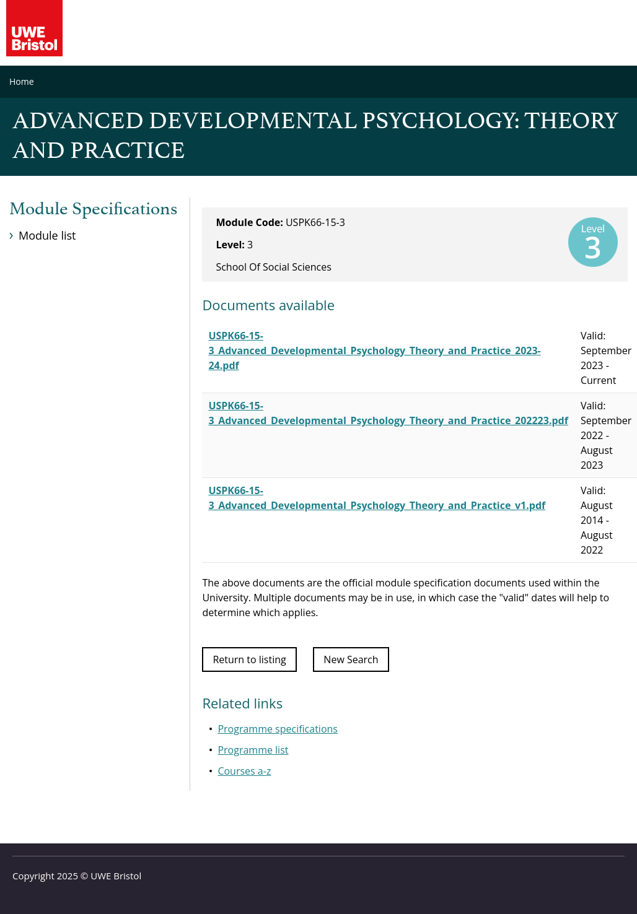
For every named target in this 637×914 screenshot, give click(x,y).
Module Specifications (93, 209)
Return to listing (249, 659)
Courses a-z (244, 771)
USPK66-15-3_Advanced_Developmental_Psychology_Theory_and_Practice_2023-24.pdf (374, 350)
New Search (350, 659)
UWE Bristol (115, 875)
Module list (47, 235)
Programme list (252, 750)
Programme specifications (277, 729)
